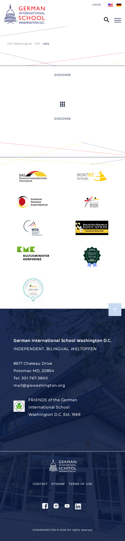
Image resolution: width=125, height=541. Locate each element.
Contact (40, 484)
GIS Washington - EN (23, 43)
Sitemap (58, 484)
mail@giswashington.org (39, 385)
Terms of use (80, 484)
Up (62, 104)
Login (96, 4)
